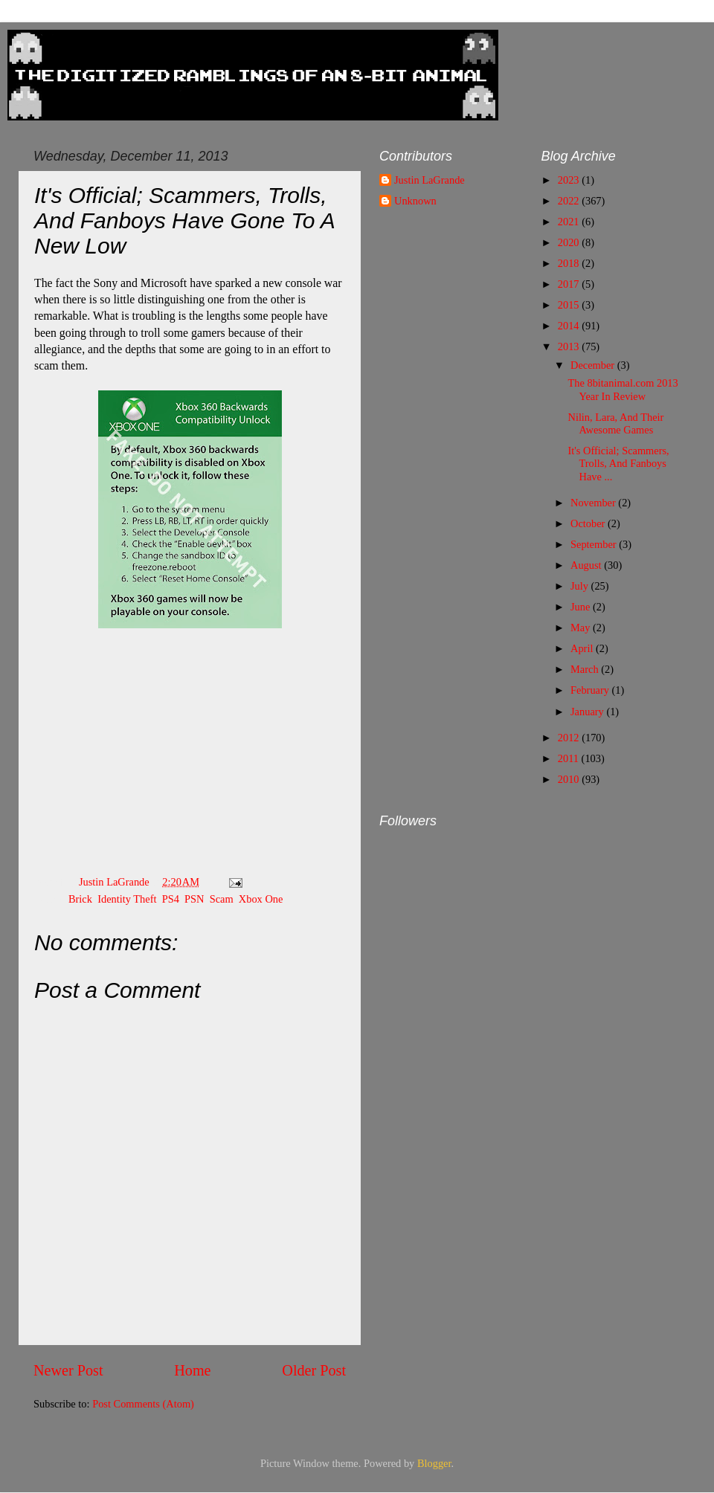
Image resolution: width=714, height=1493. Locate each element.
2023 (570, 180)
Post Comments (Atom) (143, 1404)
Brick (80, 899)
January (588, 712)
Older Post (314, 1370)
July (580, 586)
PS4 (170, 899)
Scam (222, 899)
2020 (570, 242)
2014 (570, 326)
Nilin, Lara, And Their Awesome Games (615, 423)
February (591, 690)
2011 (570, 758)
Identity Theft (126, 899)
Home (192, 1370)
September (594, 544)
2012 (570, 738)
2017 (570, 284)
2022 (570, 201)
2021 (570, 222)
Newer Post (68, 1370)
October (589, 523)
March (585, 669)
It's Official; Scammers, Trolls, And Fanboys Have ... (618, 464)
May (581, 627)
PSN (194, 899)
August (587, 565)
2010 (570, 779)
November (594, 503)
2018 (570, 263)
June (581, 607)
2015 (570, 305)
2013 (570, 346)
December (593, 365)
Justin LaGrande (429, 180)
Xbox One (261, 899)
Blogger (434, 1463)
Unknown (415, 201)
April (583, 648)
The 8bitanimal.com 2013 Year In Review (622, 389)
